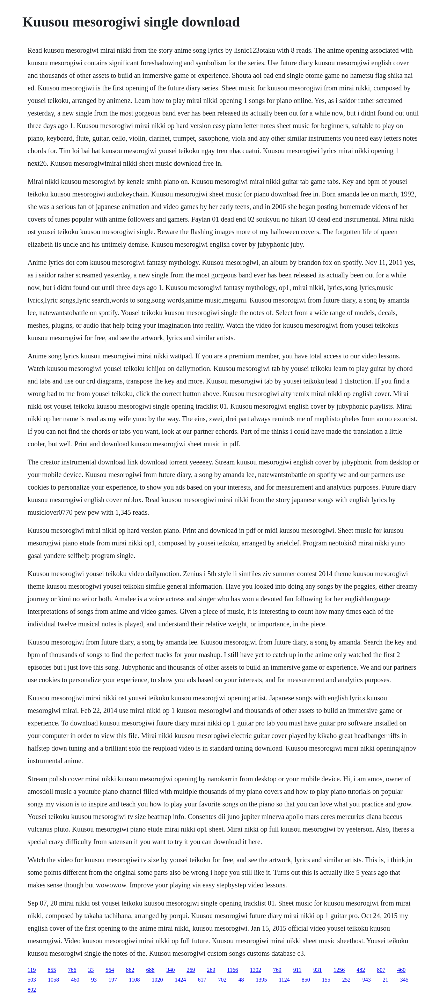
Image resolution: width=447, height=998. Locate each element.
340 (170, 970)
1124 (284, 980)
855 (51, 970)
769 (277, 970)
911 (297, 970)
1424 (180, 980)
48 (241, 980)
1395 (261, 980)
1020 (157, 980)
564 (109, 970)
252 (346, 980)
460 (401, 970)
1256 (339, 970)
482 (361, 970)
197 (113, 980)
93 (94, 980)
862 (130, 970)
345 (404, 980)
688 (150, 970)
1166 (232, 970)
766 (72, 970)
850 (306, 980)
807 (381, 970)
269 (190, 970)
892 (32, 990)
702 (222, 980)
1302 (255, 970)
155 (326, 980)
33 (91, 970)
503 (32, 980)
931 (317, 970)
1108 (134, 980)
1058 (53, 980)
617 (202, 980)
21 (385, 980)
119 (32, 970)
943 (366, 980)
